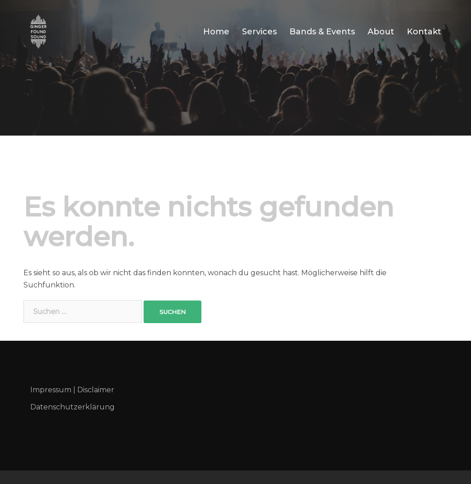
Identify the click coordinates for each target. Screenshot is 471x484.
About (381, 32)
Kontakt (424, 32)
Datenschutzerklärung (72, 407)
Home (216, 32)
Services (259, 32)
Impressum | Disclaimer (72, 389)
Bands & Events (322, 32)
